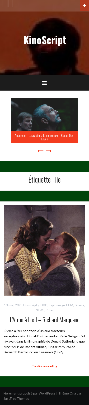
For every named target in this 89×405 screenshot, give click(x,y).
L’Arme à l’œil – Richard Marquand (45, 319)
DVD (44, 305)
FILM (69, 305)
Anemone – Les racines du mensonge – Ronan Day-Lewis (44, 137)
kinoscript (30, 305)
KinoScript (44, 39)
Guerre (79, 305)
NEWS (40, 310)
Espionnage (57, 305)
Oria (73, 393)
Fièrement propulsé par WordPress (30, 393)
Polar (49, 310)
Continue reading (44, 366)
